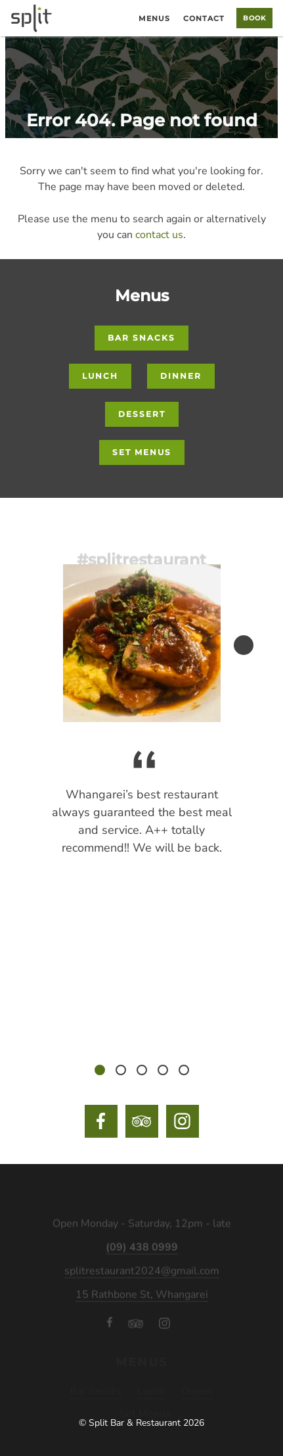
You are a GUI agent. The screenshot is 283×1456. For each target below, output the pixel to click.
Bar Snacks (141, 338)
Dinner (181, 376)
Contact (204, 18)
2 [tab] (121, 1070)
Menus (154, 18)
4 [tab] (163, 1070)
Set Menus (141, 452)
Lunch (100, 376)
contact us (159, 235)
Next (243, 645)
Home (119, 21)
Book (254, 18)
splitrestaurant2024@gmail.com (141, 1275)
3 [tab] (142, 1070)
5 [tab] (184, 1070)
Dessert (141, 414)
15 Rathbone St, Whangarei (142, 1299)
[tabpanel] (142, 812)
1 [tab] (100, 1070)
